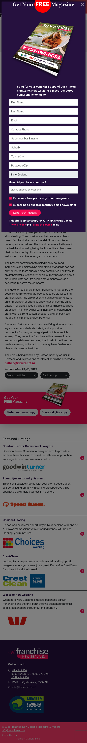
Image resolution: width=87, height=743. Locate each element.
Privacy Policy (17, 224)
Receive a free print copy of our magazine (41, 198)
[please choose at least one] (30, 189)
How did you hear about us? (27, 182)
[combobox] (43, 190)
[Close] (82, 4)
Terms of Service (41, 224)
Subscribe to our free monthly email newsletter (44, 205)
